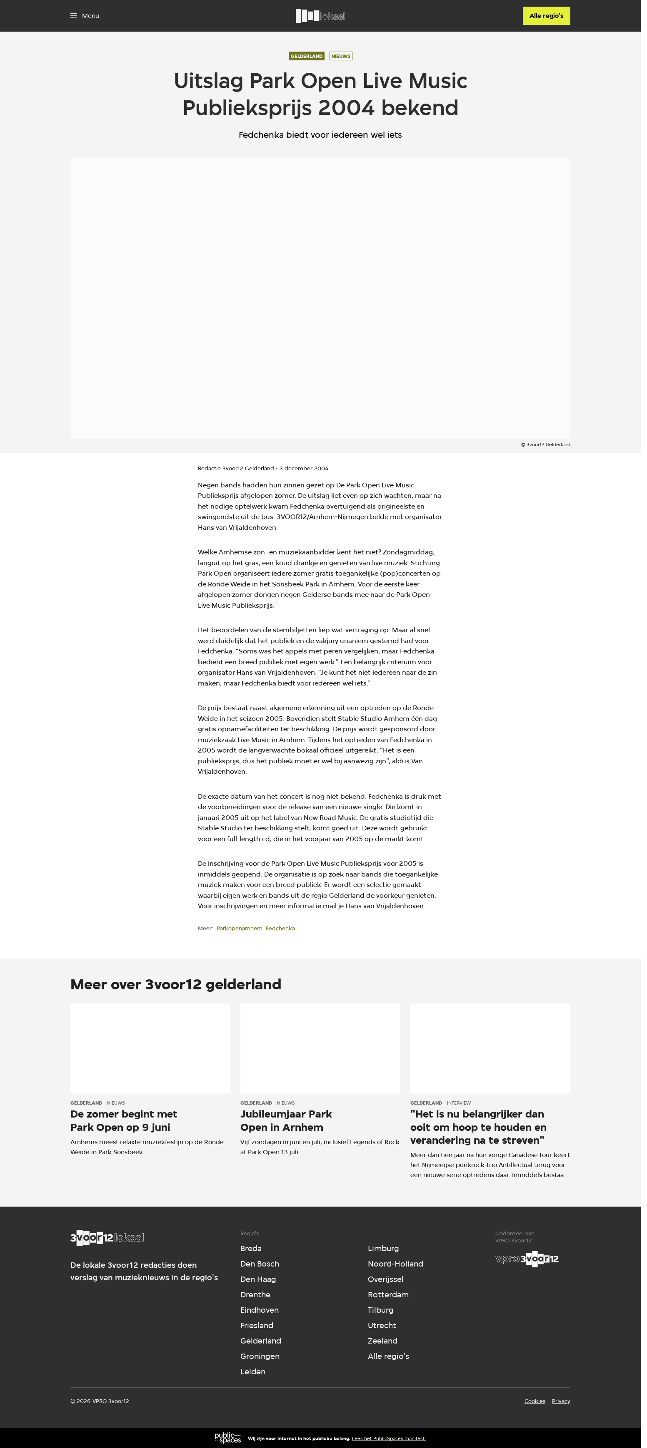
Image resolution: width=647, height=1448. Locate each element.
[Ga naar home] (320, 15)
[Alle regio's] (546, 16)
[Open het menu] (84, 16)
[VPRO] (527, 1259)
